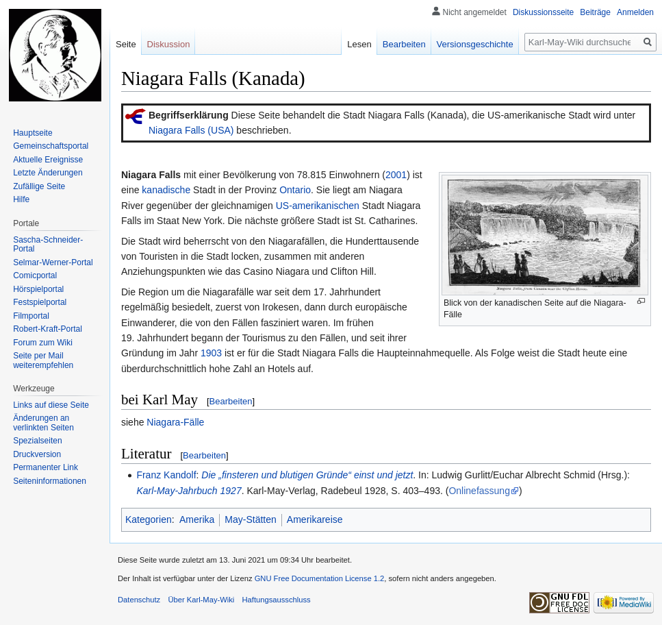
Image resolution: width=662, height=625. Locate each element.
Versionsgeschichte (475, 44)
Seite (126, 44)
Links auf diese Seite (51, 405)
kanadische (166, 189)
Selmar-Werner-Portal (52, 262)
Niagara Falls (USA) (191, 130)
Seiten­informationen (49, 481)
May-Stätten (250, 519)
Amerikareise (315, 519)
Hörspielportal (38, 289)
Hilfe (21, 199)
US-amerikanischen (317, 205)
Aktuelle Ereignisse (48, 159)
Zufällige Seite (39, 186)
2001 (396, 174)
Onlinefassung (479, 490)
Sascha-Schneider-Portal (48, 244)
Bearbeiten (231, 401)
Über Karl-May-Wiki (201, 600)
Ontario (295, 189)
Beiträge (595, 12)
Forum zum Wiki (43, 342)
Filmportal (31, 316)
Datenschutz (139, 600)
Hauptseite (32, 133)
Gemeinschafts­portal (50, 146)
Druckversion (37, 454)
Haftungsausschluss (276, 600)
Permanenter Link (45, 467)
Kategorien (148, 519)
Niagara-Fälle (175, 422)
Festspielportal (39, 302)
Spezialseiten (37, 440)
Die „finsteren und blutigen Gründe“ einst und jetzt (307, 474)
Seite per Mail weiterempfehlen (43, 360)
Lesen (359, 44)
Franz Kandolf (166, 474)
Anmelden (635, 12)
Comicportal (35, 275)
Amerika (196, 519)
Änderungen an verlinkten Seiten (43, 422)
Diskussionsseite (543, 12)
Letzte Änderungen (47, 172)
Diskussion (168, 44)
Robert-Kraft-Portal (47, 329)
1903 (211, 352)
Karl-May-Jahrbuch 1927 (188, 490)
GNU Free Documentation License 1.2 (320, 578)
